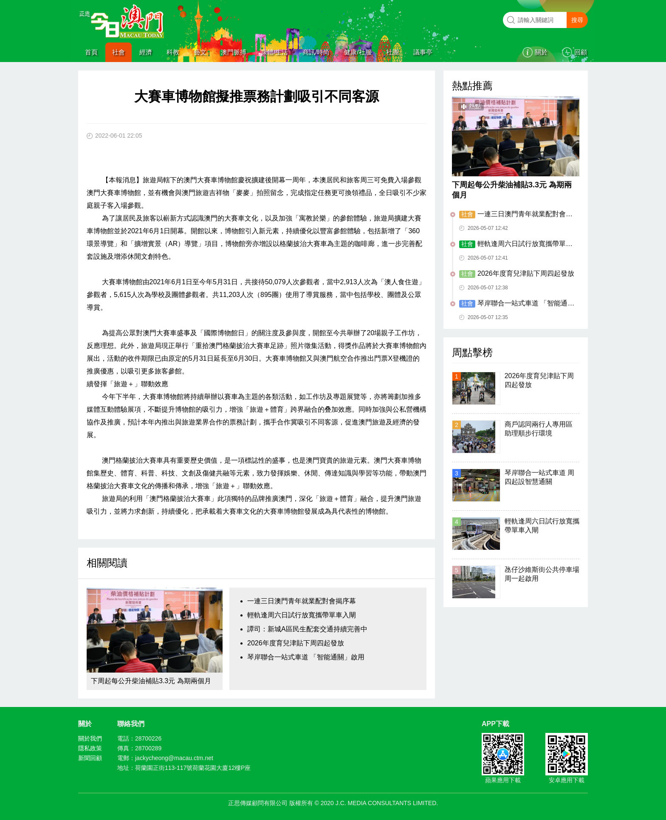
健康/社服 (357, 52)
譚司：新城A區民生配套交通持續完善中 (307, 629)
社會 (118, 52)
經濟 (145, 52)
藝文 (200, 52)
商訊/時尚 (316, 52)
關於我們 (90, 738)
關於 (541, 52)
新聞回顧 (90, 758)
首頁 (91, 52)
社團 (392, 52)
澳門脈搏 (233, 52)
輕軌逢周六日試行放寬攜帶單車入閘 (301, 615)
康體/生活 (274, 52)
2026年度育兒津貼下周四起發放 (295, 643)
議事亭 (422, 52)
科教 (172, 52)
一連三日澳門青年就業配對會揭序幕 (301, 601)
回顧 (580, 52)
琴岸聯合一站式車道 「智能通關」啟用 (305, 657)
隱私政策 (90, 748)
